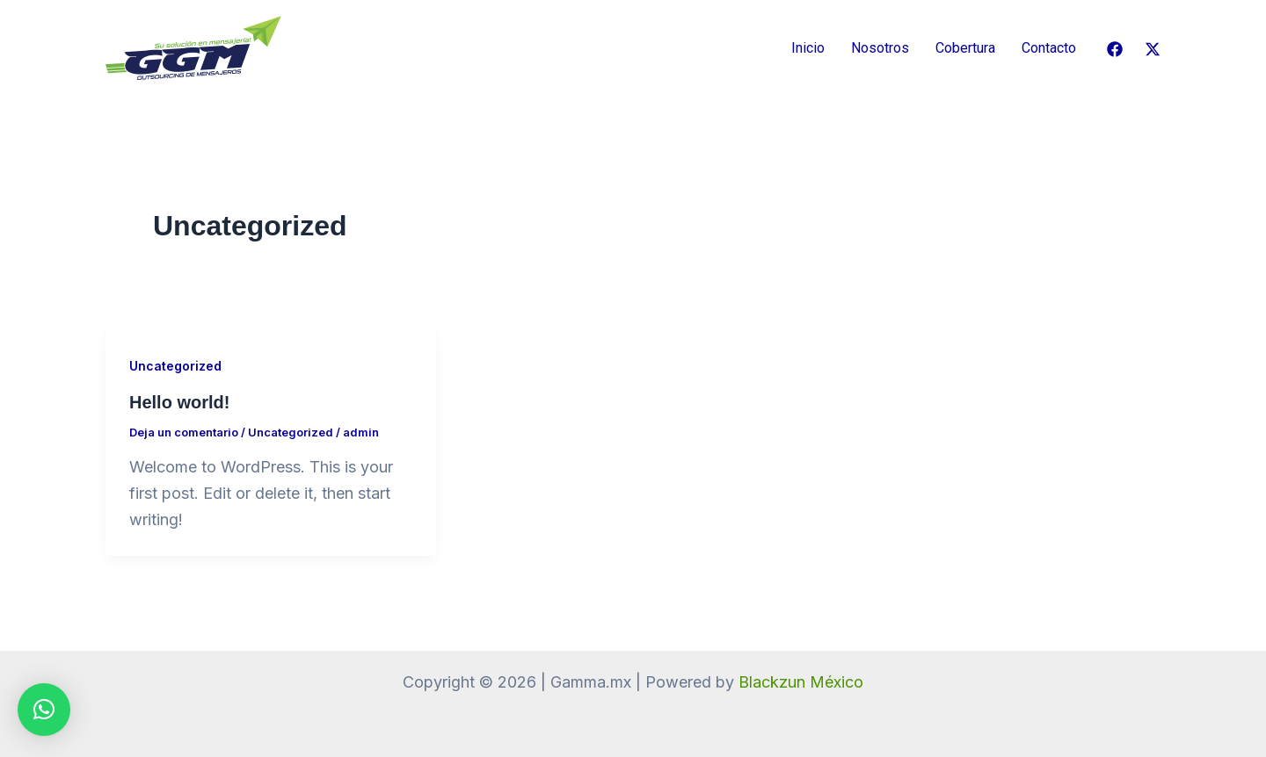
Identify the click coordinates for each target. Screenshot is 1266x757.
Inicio (808, 48)
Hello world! (179, 402)
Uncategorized (175, 365)
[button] (44, 709)
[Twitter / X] (1152, 49)
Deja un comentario (183, 432)
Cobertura (965, 48)
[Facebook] (1115, 49)
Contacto (1049, 48)
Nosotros (880, 48)
